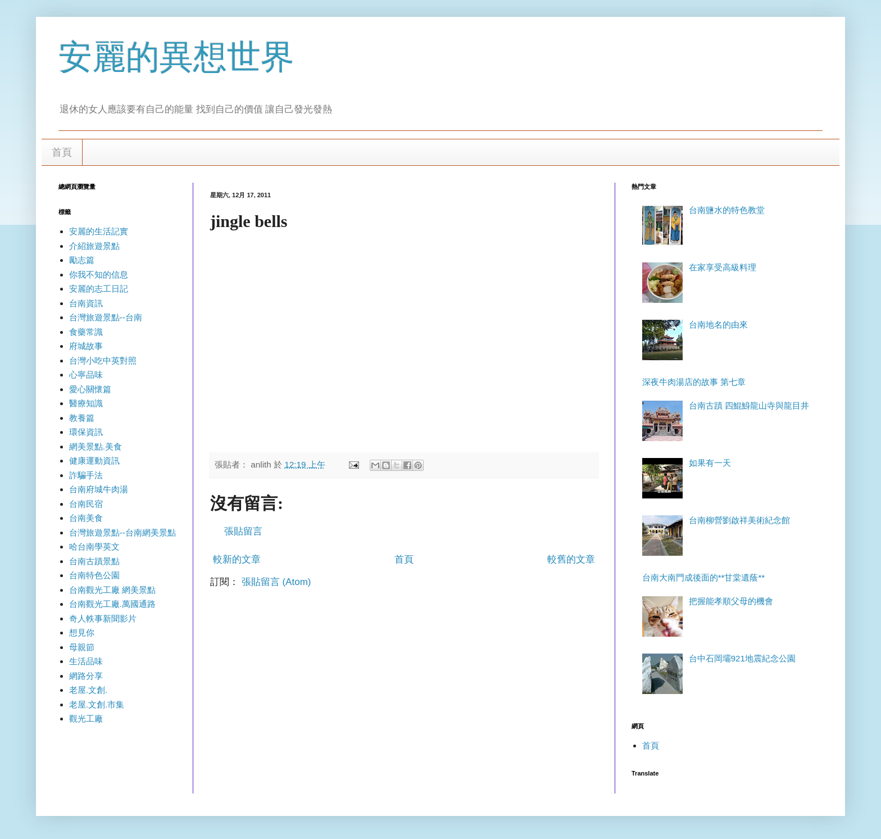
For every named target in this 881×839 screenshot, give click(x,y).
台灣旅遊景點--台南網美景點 (122, 532)
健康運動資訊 (94, 460)
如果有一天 (710, 463)
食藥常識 (86, 332)
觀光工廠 (86, 718)
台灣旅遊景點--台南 (105, 317)
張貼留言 (243, 531)
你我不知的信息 (98, 274)
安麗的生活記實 (98, 231)
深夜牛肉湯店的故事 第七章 (694, 382)
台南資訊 (86, 303)
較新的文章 (237, 559)
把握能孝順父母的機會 (731, 601)
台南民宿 (86, 504)
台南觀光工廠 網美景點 (112, 590)
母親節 (81, 647)
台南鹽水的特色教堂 (727, 210)
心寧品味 (86, 374)
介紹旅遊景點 (94, 246)
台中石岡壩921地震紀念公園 (742, 658)
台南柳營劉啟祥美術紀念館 (739, 520)
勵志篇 (81, 260)
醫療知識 (86, 403)
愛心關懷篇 (90, 389)
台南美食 (86, 518)
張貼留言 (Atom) (276, 582)
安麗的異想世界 (176, 57)
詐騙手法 (86, 475)
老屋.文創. (88, 690)
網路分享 (86, 676)
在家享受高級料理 (722, 267)
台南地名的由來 (718, 324)
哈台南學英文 (94, 546)
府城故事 (86, 346)
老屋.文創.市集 (96, 704)
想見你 (81, 632)
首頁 (62, 152)
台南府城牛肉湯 (98, 489)
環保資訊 (86, 432)
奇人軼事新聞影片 (103, 618)
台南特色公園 (94, 575)
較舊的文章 (571, 559)
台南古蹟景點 (94, 561)
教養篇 (81, 418)
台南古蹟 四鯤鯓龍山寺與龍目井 (749, 405)
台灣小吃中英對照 (103, 360)
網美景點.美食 (95, 446)
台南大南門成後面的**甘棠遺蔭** (703, 577)
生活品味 (86, 661)
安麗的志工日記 (98, 288)
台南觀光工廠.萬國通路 (112, 604)
